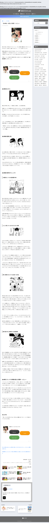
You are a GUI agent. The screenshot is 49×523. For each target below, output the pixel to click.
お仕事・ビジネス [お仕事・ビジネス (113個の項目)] (38, 51)
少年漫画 (37, 40)
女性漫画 (37, 36)
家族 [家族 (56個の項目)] (40, 76)
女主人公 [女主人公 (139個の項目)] (37, 75)
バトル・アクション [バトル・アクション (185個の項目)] (38, 61)
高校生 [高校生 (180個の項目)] (44, 85)
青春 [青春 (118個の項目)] (40, 85)
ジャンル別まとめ (16, 13)
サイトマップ (28, 13)
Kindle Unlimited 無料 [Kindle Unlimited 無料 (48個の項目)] (38, 49)
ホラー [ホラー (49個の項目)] (42, 64)
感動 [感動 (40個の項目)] (44, 78)
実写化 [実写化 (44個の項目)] (36, 76)
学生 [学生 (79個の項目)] (45, 75)
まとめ (37, 30)
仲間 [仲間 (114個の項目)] (36, 73)
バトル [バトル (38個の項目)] (40, 59)
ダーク (19, 463)
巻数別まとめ (22, 13)
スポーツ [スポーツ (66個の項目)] (42, 56)
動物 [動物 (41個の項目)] (43, 73)
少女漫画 (37, 38)
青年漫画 (29, 460)
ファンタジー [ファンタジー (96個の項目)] (37, 64)
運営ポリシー (34, 13)
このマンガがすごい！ (7, 463)
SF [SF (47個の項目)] (45, 49)
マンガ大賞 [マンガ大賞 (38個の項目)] (37, 66)
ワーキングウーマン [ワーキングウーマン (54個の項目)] (43, 71)
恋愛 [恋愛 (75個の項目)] (40, 78)
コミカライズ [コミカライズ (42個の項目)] (37, 56)
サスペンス (14, 463)
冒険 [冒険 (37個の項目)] (40, 73)
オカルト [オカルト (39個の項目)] (36, 54)
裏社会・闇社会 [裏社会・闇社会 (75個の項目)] (43, 83)
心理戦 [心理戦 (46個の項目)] (36, 78)
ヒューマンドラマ (24, 463)
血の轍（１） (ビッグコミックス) (15, 66)
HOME (24, 519)
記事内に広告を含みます (24, 16)
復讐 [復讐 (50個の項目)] (44, 76)
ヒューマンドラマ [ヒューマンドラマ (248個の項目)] (38, 63)
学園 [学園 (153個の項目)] (41, 75)
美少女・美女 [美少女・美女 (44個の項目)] (37, 83)
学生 (29, 463)
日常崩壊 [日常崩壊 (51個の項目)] (42, 80)
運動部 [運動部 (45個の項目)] (36, 85)
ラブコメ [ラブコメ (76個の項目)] (36, 71)
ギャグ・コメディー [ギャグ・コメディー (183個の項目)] (43, 54)
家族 (30, 464)
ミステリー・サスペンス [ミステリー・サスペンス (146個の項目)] (39, 68)
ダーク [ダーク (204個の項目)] (36, 59)
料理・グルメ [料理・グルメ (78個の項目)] (37, 80)
